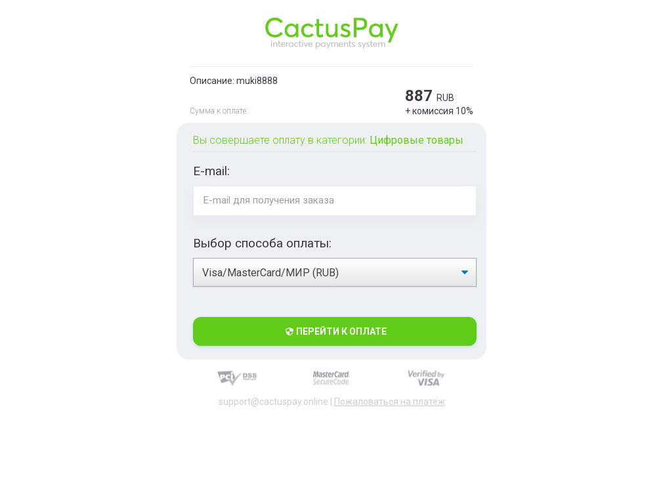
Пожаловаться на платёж (389, 401)
